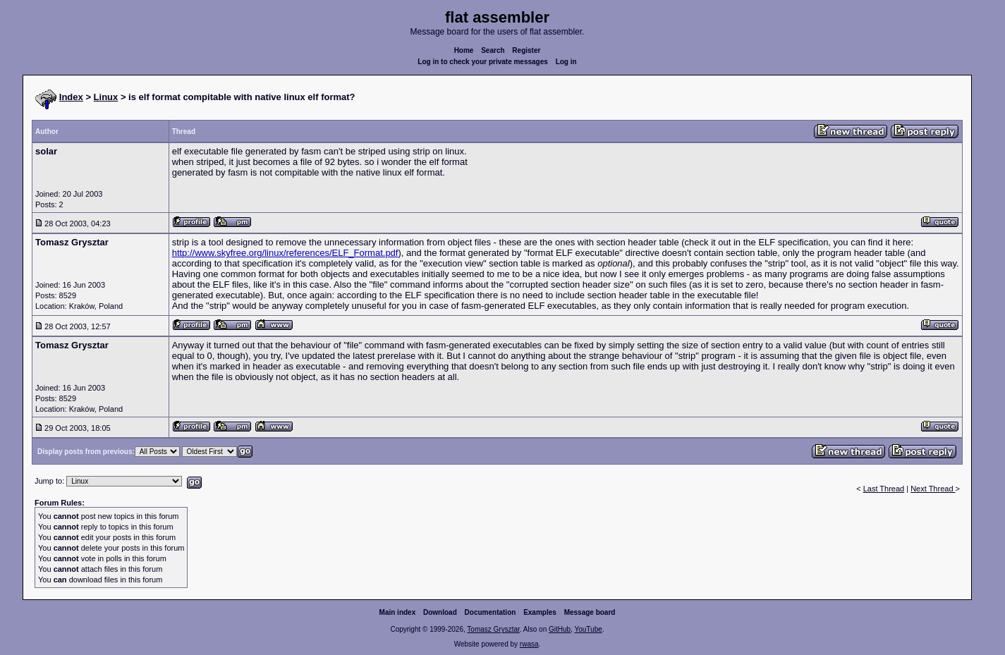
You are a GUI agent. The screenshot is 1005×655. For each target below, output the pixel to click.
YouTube (588, 629)
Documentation (490, 612)
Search (492, 50)
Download (440, 612)
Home (464, 50)
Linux (106, 97)
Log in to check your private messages (483, 62)
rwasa (529, 644)
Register (526, 50)
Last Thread (884, 488)
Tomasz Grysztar (493, 629)
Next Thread (932, 488)
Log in (566, 62)
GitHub (560, 629)
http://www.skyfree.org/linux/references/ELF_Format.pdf (285, 252)
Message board (590, 612)
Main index (397, 612)
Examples (539, 612)
